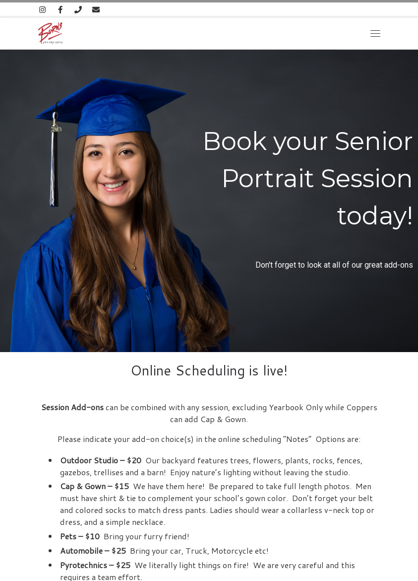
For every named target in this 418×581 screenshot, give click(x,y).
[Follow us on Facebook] (60, 9)
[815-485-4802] (78, 9)
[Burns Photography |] (50, 31)
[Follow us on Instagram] (43, 9)
